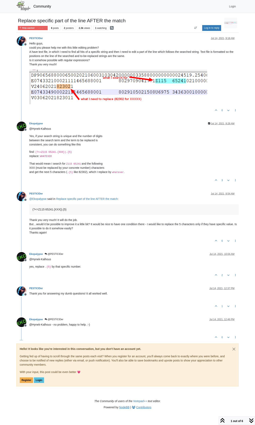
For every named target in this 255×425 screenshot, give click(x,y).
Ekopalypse (36, 123)
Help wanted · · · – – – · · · (33, 28)
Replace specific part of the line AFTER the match (87, 198)
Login (39, 380)
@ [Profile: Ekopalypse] (38, 198)
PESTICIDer (36, 38)
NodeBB (124, 407)
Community (42, 6)
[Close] (233, 349)
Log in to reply (211, 28)
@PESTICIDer (54, 254)
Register (26, 380)
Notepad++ (140, 401)
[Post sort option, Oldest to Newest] (195, 28)
